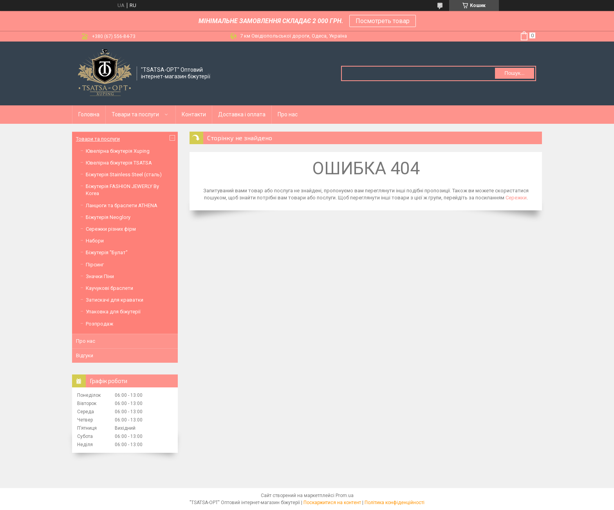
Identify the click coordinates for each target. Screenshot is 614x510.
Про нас (288, 114)
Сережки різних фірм (111, 229)
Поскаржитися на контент (332, 502)
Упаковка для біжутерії (113, 312)
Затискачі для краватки (114, 300)
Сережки (516, 198)
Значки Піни (100, 276)
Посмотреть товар (383, 21)
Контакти (194, 114)
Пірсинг (95, 265)
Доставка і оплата (241, 114)
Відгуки (84, 355)
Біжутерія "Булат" (107, 252)
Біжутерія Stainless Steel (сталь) (124, 174)
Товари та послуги (135, 114)
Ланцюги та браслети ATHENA (121, 205)
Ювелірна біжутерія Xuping (118, 151)
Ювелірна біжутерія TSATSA (119, 163)
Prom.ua (345, 495)
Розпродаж (99, 324)
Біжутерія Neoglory (108, 217)
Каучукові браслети (109, 288)
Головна (88, 114)
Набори (95, 241)
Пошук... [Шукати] (514, 73)
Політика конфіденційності (394, 502)
